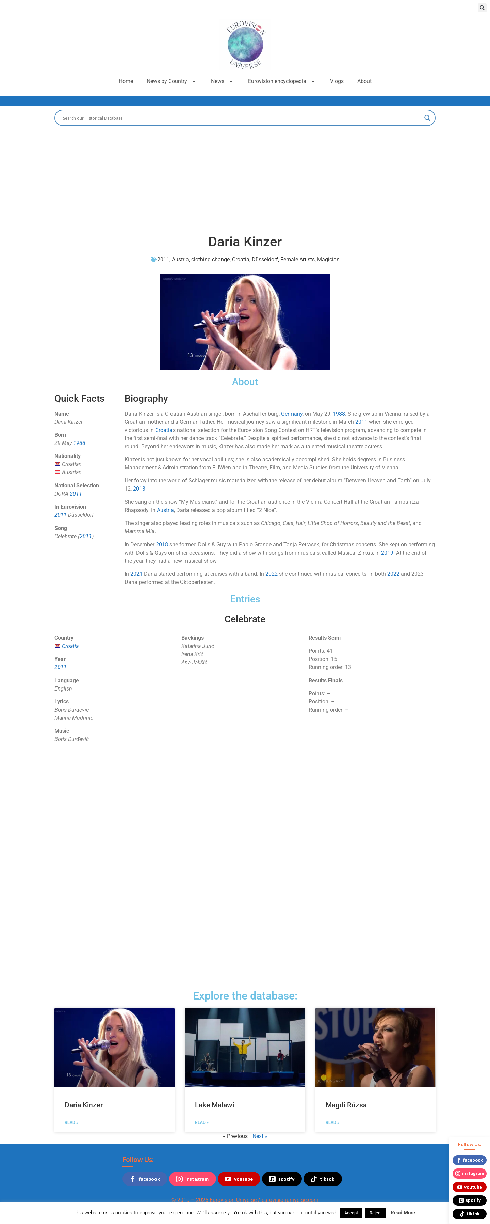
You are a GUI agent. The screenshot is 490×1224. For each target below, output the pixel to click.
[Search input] (242, 118)
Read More (403, 1213)
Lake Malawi (214, 1105)
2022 (271, 574)
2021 (136, 574)
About (364, 81)
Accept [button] (351, 1212)
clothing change (210, 259)
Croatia (240, 259)
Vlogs (337, 81)
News (222, 81)
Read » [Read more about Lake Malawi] (202, 1122)
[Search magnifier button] (427, 118)
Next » (259, 1136)
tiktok (322, 1179)
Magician (328, 259)
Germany (292, 413)
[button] (482, 7)
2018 (162, 544)
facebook (144, 1179)
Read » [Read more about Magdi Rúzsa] (332, 1122)
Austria (180, 259)
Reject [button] (376, 1212)
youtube (239, 1179)
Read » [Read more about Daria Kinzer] (71, 1122)
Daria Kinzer (84, 1105)
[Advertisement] (245, 177)
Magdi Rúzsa (346, 1105)
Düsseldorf (265, 259)
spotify (281, 1179)
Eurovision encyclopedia (282, 81)
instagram (192, 1179)
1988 (79, 443)
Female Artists (297, 259)
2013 (139, 488)
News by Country (172, 81)
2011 (163, 259)
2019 (387, 552)
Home (126, 81)
